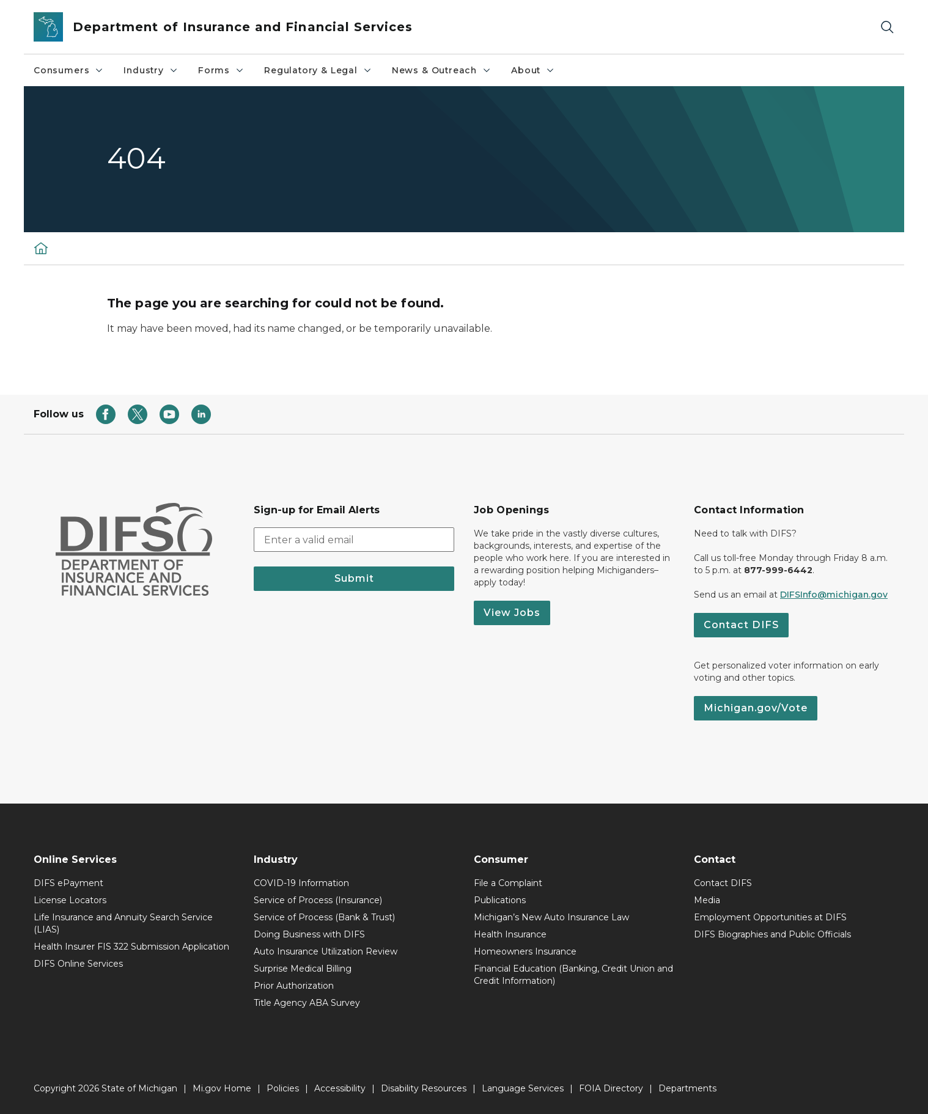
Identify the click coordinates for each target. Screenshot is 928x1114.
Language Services (523, 1088)
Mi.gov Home (222, 1088)
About (533, 70)
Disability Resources (423, 1088)
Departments (687, 1088)
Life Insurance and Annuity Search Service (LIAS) (123, 923)
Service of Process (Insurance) (318, 900)
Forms (221, 70)
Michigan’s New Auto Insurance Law (551, 917)
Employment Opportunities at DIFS (770, 917)
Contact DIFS (741, 625)
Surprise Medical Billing (303, 968)
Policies (283, 1088)
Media (707, 900)
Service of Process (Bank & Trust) (324, 917)
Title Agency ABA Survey (307, 1002)
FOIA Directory (611, 1088)
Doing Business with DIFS (309, 934)
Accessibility (340, 1088)
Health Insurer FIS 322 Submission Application (131, 946)
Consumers (69, 70)
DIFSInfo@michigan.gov (834, 594)
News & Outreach (442, 70)
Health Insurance (510, 934)
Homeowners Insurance (525, 951)
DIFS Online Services (78, 963)
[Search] (887, 27)
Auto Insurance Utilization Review (325, 951)
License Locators (70, 900)
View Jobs (512, 612)
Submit (354, 578)
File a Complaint (508, 883)
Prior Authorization (294, 985)
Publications (500, 900)
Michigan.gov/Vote (756, 708)
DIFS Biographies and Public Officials (772, 934)
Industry (151, 70)
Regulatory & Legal (318, 70)
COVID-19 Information (301, 883)
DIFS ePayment (68, 883)
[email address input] (354, 539)
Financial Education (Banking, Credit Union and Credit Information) (573, 974)
